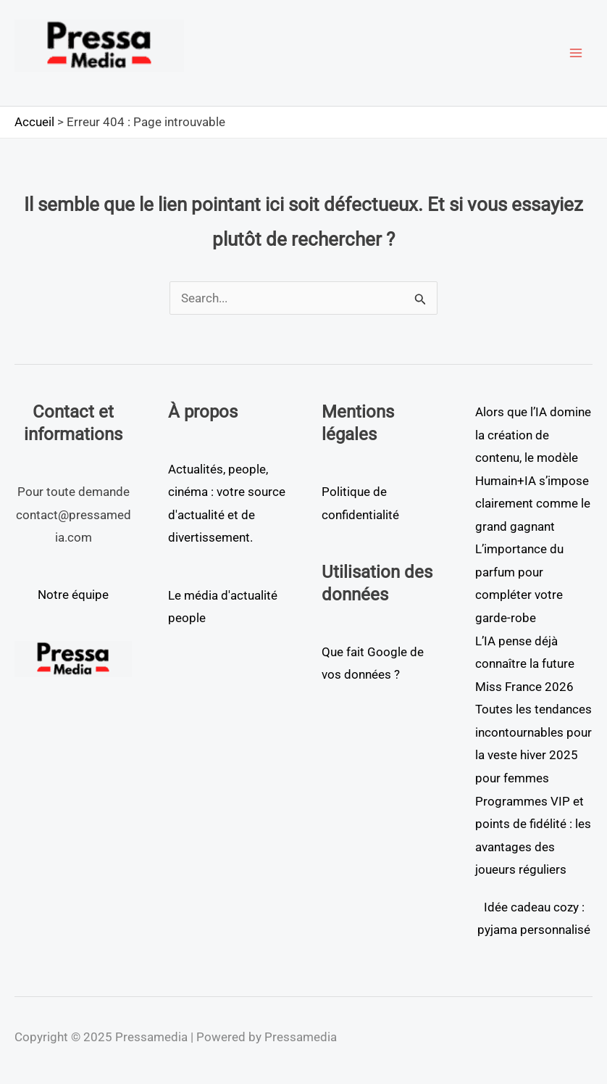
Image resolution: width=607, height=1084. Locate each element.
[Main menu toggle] (576, 53)
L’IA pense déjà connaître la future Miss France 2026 (524, 664)
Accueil (34, 122)
